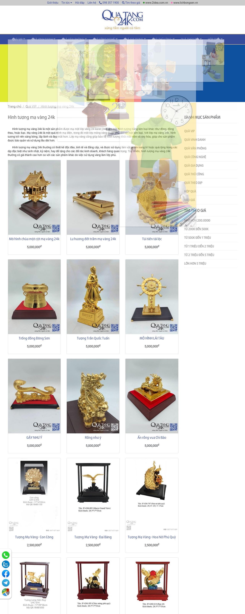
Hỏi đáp (80, 2)
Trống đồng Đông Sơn (34, 339)
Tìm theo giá (131, 2)
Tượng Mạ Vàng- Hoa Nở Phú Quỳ (152, 538)
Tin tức (65, 2)
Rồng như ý (93, 438)
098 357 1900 (109, 2)
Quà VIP (16, 41)
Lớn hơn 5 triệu (195, 264)
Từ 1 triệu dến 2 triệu (199, 247)
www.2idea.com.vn (156, 2)
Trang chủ (14, 107)
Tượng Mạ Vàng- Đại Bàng (93, 538)
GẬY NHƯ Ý (34, 438)
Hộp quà (194, 41)
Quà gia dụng (121, 41)
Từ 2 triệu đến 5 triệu (199, 256)
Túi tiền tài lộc (152, 239)
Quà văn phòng (66, 41)
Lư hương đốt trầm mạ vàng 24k (93, 239)
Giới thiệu (52, 2)
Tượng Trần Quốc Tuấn (93, 339)
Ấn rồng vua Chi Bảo (152, 438)
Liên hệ (92, 2)
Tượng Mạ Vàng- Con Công (34, 538)
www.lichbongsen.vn (185, 2)
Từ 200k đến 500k (196, 230)
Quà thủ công (147, 41)
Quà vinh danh (38, 41)
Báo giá (189, 201)
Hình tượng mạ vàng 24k (57, 107)
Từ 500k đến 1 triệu (197, 238)
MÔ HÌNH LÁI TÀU (152, 339)
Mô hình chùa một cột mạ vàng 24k (34, 239)
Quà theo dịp (172, 41)
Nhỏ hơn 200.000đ (197, 221)
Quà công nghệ (94, 41)
